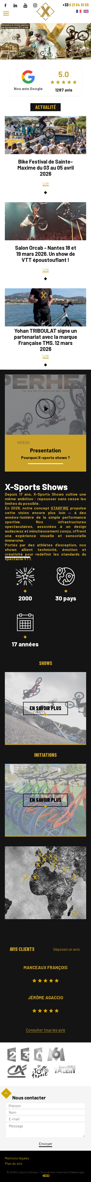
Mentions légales (17, 1158)
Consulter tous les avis (45, 1029)
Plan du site (13, 1163)
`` (45, 25)
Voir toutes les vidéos (34, 462)
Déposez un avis (66, 949)
